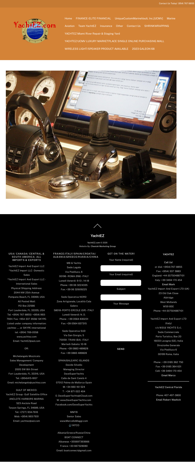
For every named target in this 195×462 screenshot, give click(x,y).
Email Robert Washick (168, 400)
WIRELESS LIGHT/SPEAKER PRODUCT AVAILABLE (96, 49)
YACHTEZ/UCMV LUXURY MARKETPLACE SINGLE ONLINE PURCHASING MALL (114, 41)
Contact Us (134, 26)
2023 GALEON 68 (143, 49)
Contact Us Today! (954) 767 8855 (176, 3)
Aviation (70, 26)
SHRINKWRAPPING (157, 26)
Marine (171, 18)
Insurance (106, 26)
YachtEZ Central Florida (168, 387)
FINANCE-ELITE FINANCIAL (93, 18)
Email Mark (168, 284)
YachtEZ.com (93, 243)
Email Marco (169, 375)
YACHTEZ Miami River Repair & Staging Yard (92, 33)
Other (119, 26)
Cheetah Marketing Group (103, 246)
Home (68, 18)
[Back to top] (97, 228)
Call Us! (168, 262)
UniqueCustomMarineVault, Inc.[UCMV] (139, 18)
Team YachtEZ (87, 26)
